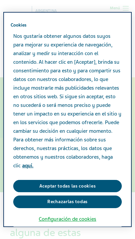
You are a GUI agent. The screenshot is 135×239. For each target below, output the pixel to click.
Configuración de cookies (67, 219)
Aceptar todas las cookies (67, 186)
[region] (67, 119)
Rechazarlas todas (67, 201)
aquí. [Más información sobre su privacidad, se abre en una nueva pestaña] (27, 165)
